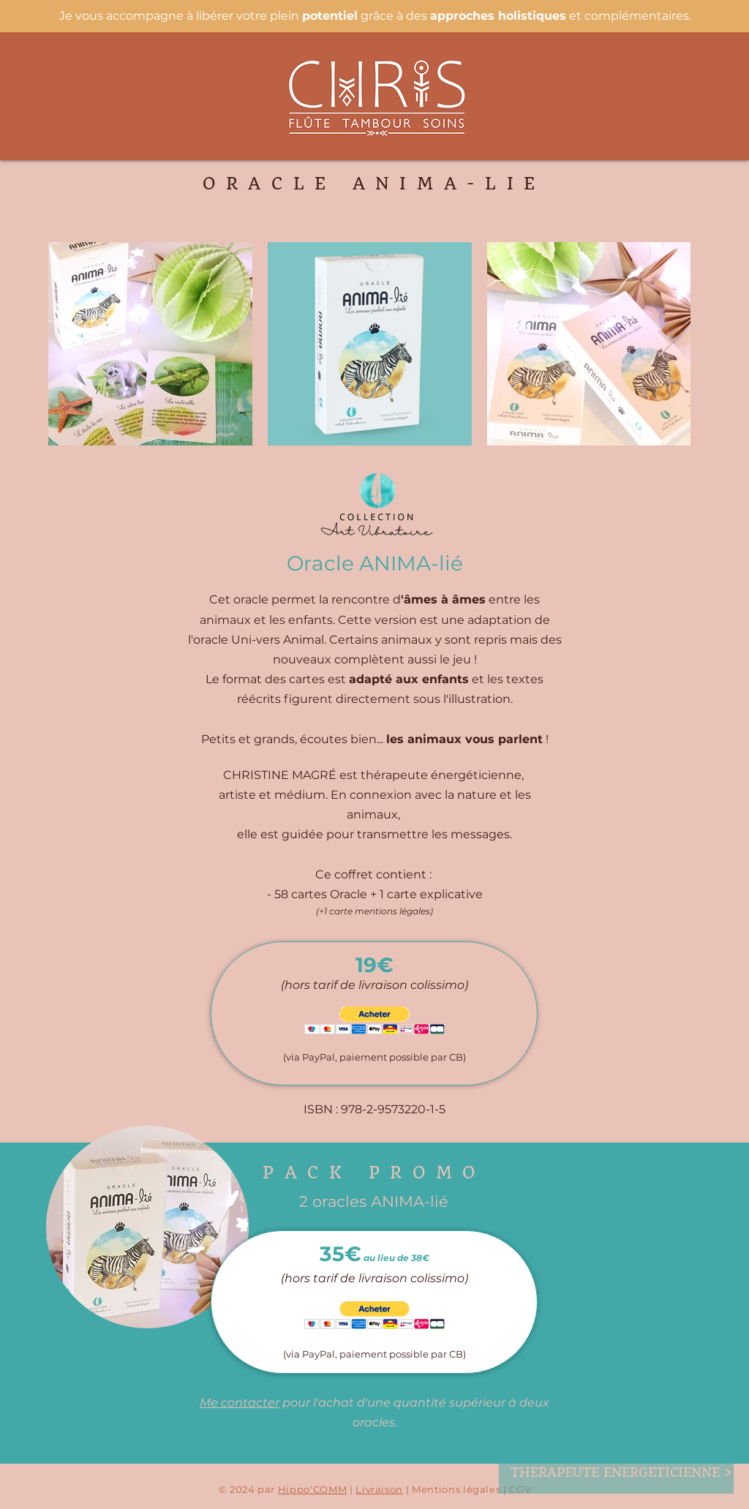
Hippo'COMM (312, 1489)
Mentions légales (456, 1489)
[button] (374, 1021)
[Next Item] (665, 344)
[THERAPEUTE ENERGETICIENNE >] (621, 1472)
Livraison (379, 1489)
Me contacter (239, 1403)
